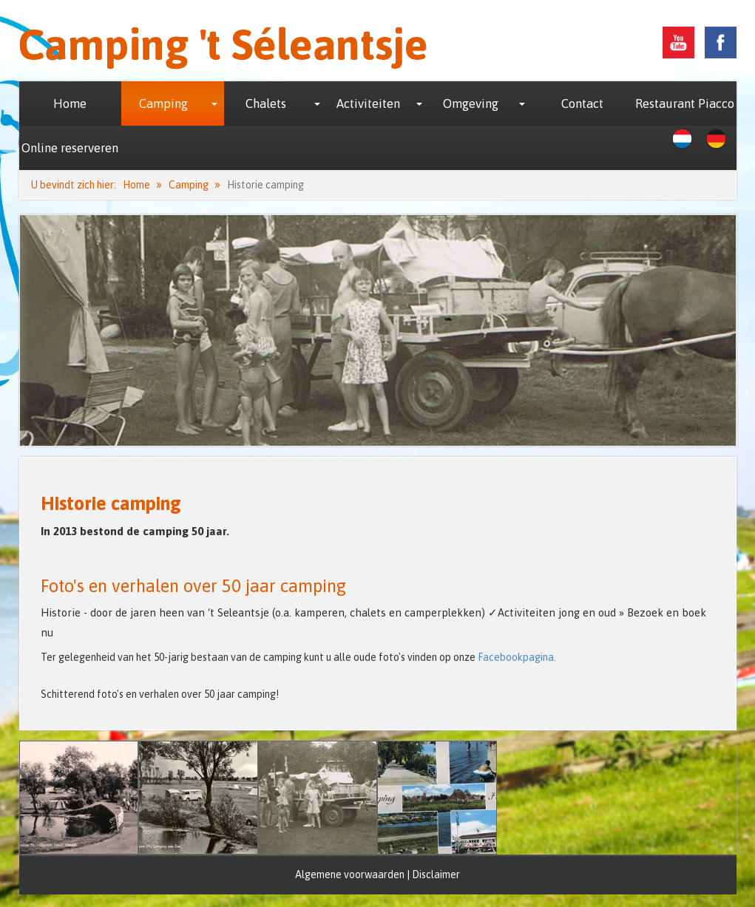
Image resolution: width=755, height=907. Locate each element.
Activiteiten (368, 103)
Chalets (266, 103)
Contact (582, 103)
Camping (163, 103)
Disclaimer (436, 874)
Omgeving (470, 103)
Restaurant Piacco (684, 103)
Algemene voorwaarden (349, 874)
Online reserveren (69, 147)
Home (70, 103)
